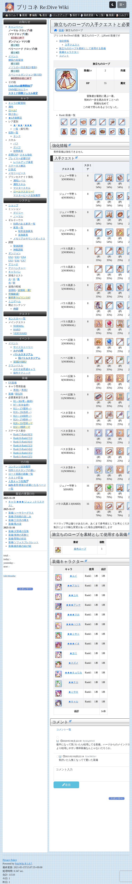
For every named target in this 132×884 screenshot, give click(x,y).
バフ (15, 143)
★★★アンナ (73, 605)
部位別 (19, 394)
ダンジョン (14, 253)
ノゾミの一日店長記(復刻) (22, 67)
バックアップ (58, 15)
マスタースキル (21, 188)
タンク (17, 136)
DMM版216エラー (18, 89)
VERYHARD (20, 333)
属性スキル (19, 184)
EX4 (23, 257)
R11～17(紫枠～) (22, 408)
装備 (10, 394)
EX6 (17, 260)
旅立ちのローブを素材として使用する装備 (82, 48)
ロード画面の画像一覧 (20, 474)
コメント (64, 55)
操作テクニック (21, 373)
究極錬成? (13, 294)
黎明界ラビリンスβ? (19, 297)
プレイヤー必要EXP (19, 158)
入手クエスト (72, 44)
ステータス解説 (17, 166)
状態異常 (18, 151)
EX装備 (12, 382)
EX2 (10, 257)
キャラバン (14, 272)
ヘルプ (121, 15)
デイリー (18, 212)
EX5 (10, 260)
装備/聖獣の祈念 (17, 538)
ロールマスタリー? (23, 191)
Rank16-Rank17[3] (22, 438)
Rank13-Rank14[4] (22, 449)
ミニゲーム (14, 301)
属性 (10, 106)
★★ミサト (73, 634)
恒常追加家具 (25, 231)
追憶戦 (12, 290)
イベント (13, 56)
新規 (23, 15)
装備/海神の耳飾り (18, 535)
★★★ (28, 125)
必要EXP (13, 154)
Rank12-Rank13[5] (22, 453)
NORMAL (18, 326)
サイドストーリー (23, 347)
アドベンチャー (17, 268)
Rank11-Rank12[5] (22, 456)
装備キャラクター (69, 52)
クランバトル (15, 365)
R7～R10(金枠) (21, 405)
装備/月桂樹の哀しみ (19, 516)
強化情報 (64, 41)
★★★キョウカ (73, 672)
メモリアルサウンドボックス (29, 238)
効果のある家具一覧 (24, 224)
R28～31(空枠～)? (22, 423)
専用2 (24, 390)
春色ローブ (80, 549)
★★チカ (73, 682)
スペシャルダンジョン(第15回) (25, 74)
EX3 (17, 257)
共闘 (15, 308)
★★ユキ (73, 595)
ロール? (12, 110)
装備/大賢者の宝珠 (18, 531)
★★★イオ (73, 643)
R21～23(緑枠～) (22, 416)
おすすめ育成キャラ (24, 369)
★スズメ (73, 663)
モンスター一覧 (17, 318)
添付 (73, 15)
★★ (20, 125)
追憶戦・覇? (24, 290)
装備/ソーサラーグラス (21, 513)
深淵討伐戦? (20, 362)
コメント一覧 (63, 729)
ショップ (13, 205)
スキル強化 (26, 154)
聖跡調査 (18, 246)
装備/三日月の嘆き (18, 520)
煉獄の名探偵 (15, 60)
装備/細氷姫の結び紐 (19, 546)
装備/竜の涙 (14, 524)
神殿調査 (18, 249)
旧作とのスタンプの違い (21, 470)
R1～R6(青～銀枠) (23, 401)
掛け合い (13, 114)
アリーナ (13, 264)
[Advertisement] (103, 828)
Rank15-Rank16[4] (22, 442)
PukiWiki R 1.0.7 (23, 863)
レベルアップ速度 (23, 162)
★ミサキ (73, 692)
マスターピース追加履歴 (26, 195)
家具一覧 (18, 227)
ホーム (10, 15)
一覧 (100, 15)
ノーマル (18, 216)
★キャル (73, 701)
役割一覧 (13, 132)
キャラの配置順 (17, 103)
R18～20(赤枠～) (22, 412)
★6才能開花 (15, 118)
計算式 (12, 169)
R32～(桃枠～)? (21, 427)
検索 (110, 15)
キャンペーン (15, 26)
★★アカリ (73, 585)
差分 (43, 15)
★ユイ (73, 576)
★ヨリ (73, 653)
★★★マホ (73, 614)
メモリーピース (17, 173)
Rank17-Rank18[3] (22, 434)
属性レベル (19, 180)
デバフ (17, 147)
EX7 (23, 260)
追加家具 (23, 235)
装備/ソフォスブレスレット (23, 542)
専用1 (16, 390)
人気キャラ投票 (18, 481)
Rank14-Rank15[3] (22, 445)
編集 (33, 15)
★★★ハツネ (73, 624)
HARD (16, 329)
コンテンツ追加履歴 (19, 466)
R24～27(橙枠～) (22, 419)
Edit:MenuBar (10, 576)
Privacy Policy (10, 860)
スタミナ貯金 (15, 477)
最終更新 (87, 15)
